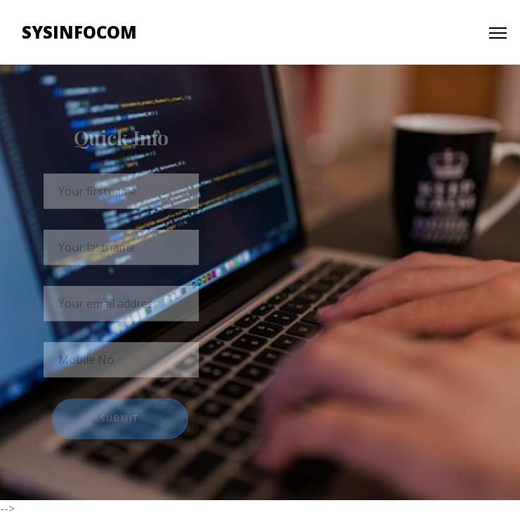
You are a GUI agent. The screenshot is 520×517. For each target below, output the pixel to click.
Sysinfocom (79, 32)
